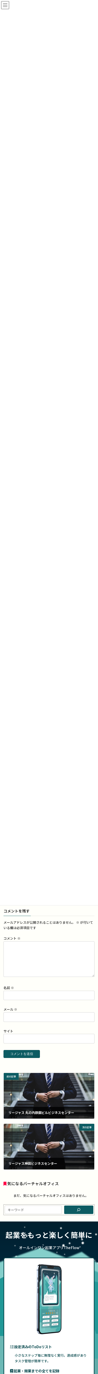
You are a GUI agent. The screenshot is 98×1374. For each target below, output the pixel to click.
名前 (9, 993)
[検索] (78, 1215)
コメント (12, 938)
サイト (8, 1036)
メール (10, 1015)
